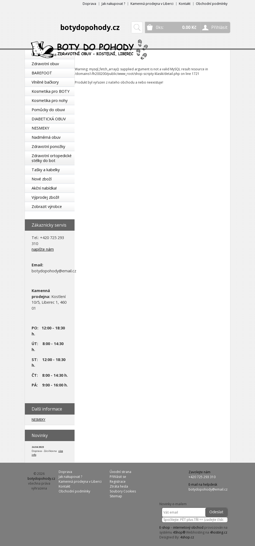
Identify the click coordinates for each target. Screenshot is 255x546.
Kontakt (184, 3)
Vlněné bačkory (45, 82)
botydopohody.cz (90, 27)
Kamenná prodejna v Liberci (151, 3)
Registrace (118, 481)
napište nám (43, 249)
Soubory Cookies (123, 491)
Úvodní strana (120, 471)
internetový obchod (188, 527)
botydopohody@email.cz (208, 489)
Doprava (89, 3)
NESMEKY (40, 128)
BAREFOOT (42, 72)
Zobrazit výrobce (47, 206)
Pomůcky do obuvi (48, 109)
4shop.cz (187, 537)
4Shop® (179, 532)
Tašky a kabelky (46, 169)
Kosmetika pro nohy (50, 100)
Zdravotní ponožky (48, 146)
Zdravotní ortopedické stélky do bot (52, 158)
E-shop (164, 527)
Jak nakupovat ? (113, 3)
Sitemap (116, 496)
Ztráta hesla (119, 486)
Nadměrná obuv (46, 137)
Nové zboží (42, 178)
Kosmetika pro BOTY (50, 91)
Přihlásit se (118, 476)
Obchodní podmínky (211, 3)
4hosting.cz (218, 532)
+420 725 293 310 (202, 477)
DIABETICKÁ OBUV (49, 118)
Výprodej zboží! (45, 197)
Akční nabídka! (44, 188)
